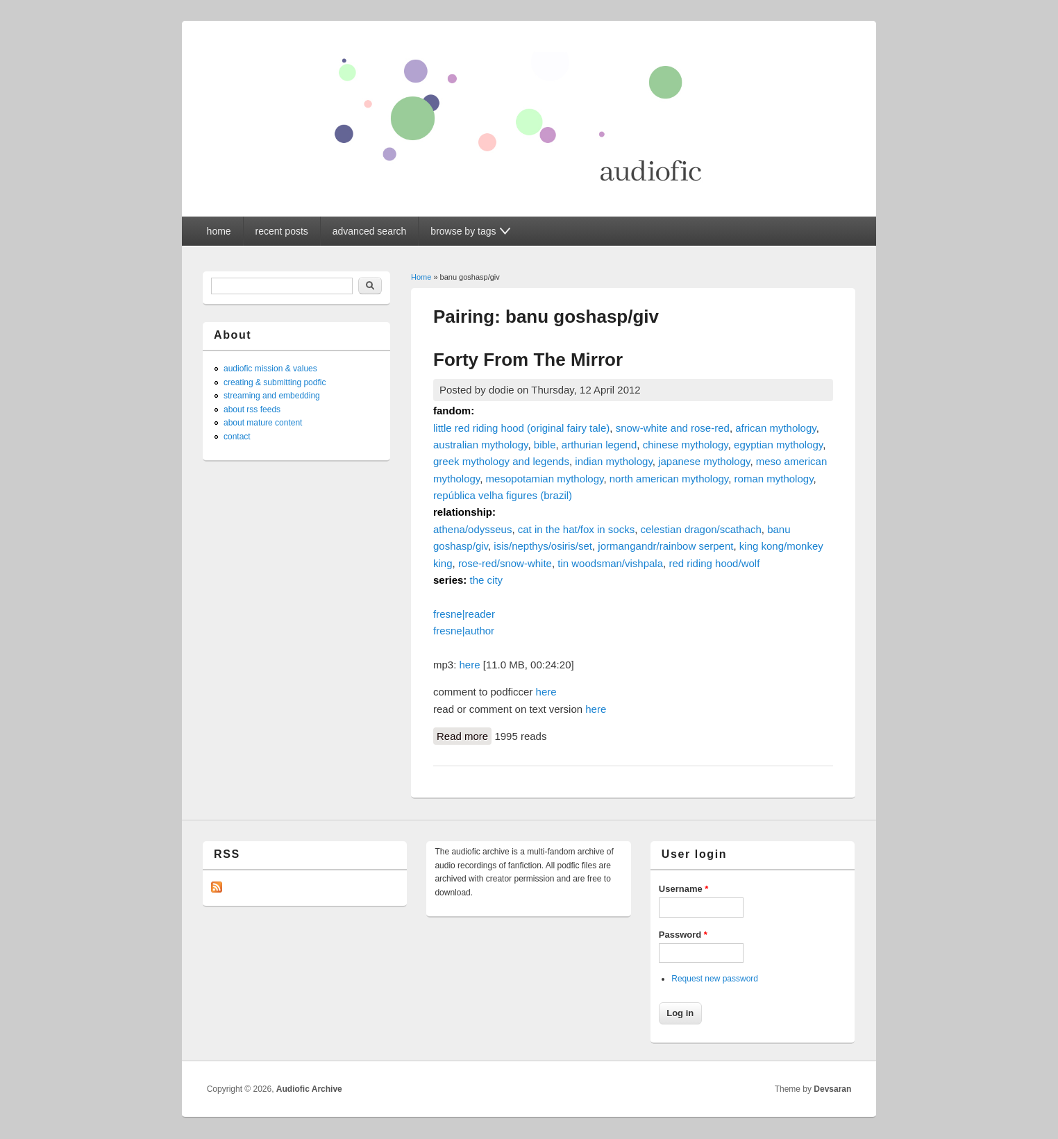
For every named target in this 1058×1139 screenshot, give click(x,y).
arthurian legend (599, 444)
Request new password (714, 979)
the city (486, 580)
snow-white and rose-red (673, 428)
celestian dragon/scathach (701, 529)
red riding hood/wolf (714, 563)
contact (237, 436)
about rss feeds (252, 409)
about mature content (263, 423)
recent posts (281, 231)
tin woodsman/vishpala (610, 563)
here (470, 664)
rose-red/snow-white (505, 563)
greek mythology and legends (501, 461)
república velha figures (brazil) (502, 495)
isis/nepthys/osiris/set (543, 546)
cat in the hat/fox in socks (576, 529)
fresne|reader (464, 614)
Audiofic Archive (309, 1089)
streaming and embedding (272, 395)
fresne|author (463, 630)
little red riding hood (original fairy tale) (521, 428)
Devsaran (832, 1089)
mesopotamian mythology (545, 478)
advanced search (370, 231)
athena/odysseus (472, 529)
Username (684, 889)
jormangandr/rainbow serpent (665, 546)
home (219, 231)
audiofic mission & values (270, 368)
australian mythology (480, 444)
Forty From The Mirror (528, 359)
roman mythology (774, 478)
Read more (464, 735)
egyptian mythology (778, 444)
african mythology (775, 428)
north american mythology (669, 478)
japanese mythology (704, 461)
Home (421, 277)
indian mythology (613, 461)
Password (683, 934)
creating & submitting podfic (275, 382)
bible (545, 444)
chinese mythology (685, 444)
